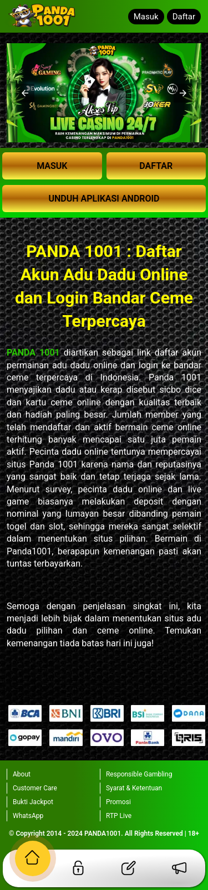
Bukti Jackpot (33, 802)
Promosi (118, 802)
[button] (25, 93)
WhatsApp (28, 816)
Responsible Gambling (139, 774)
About (22, 774)
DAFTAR (156, 166)
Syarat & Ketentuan (134, 788)
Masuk (146, 17)
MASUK (52, 166)
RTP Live (118, 816)
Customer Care (35, 788)
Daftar (184, 17)
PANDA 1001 (33, 352)
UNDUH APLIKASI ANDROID (103, 198)
